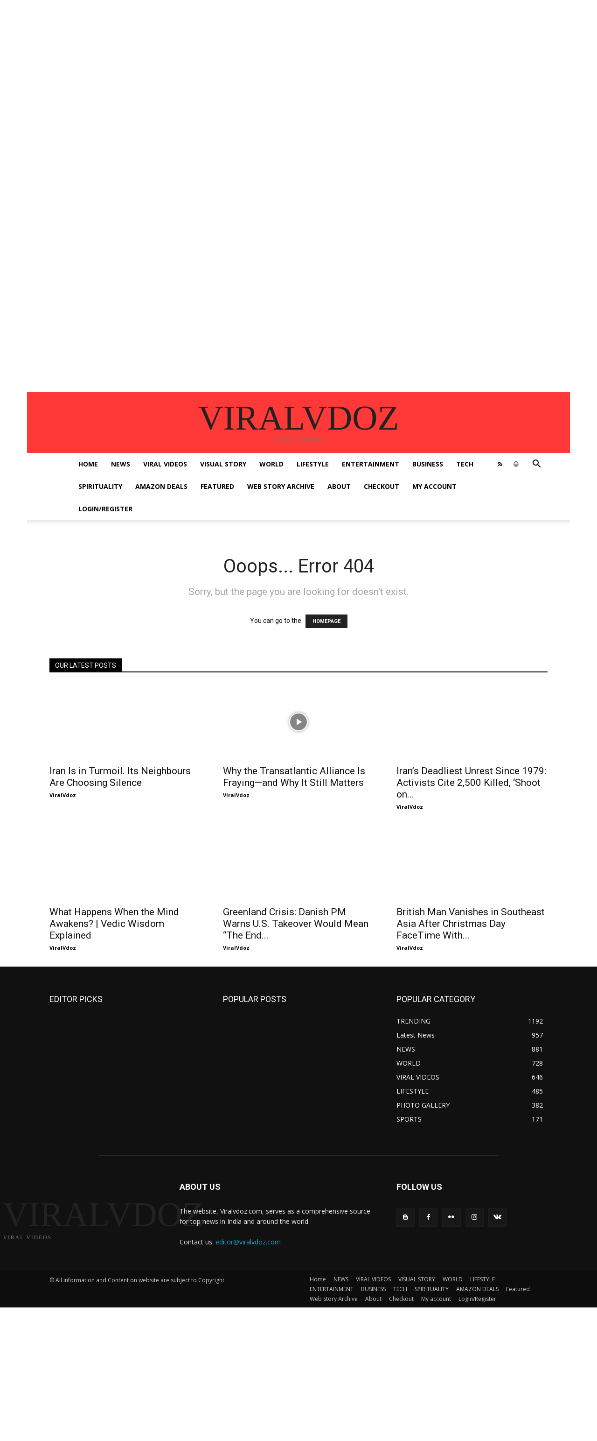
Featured (217, 486)
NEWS (120, 463)
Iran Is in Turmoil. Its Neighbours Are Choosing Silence (120, 776)
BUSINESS (427, 463)
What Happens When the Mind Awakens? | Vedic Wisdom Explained (114, 923)
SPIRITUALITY (100, 486)
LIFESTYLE (313, 463)
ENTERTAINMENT (370, 463)
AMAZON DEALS (161, 486)
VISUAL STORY (223, 463)
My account (434, 486)
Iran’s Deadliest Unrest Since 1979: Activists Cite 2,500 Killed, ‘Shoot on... (471, 782)
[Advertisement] (280, 65)
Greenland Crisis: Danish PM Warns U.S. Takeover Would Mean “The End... (295, 923)
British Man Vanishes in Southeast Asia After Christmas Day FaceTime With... (470, 923)
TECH (464, 463)
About (339, 486)
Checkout (381, 486)
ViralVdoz (62, 794)
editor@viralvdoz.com (248, 1241)
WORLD (271, 463)
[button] (536, 464)
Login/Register (105, 508)
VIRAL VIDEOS (165, 463)
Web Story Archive (280, 486)
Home (88, 463)
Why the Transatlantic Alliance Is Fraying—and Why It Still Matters (294, 776)
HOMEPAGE (326, 621)
